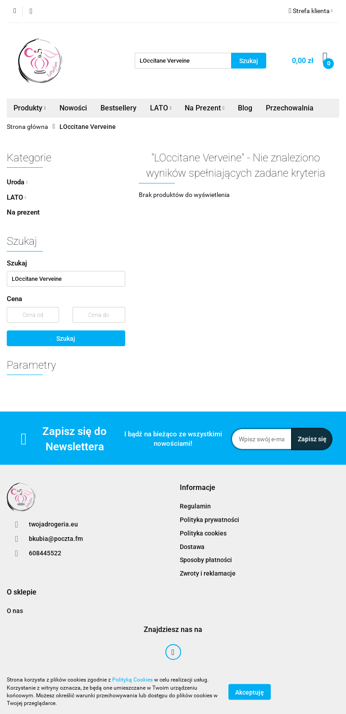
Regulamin (195, 506)
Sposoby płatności (206, 559)
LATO (161, 108)
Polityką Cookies (132, 680)
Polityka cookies (203, 533)
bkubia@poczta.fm (56, 538)
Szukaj (65, 338)
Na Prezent (204, 108)
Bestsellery (118, 108)
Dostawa (192, 546)
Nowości (73, 108)
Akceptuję (249, 692)
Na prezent (23, 212)
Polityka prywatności (209, 519)
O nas (15, 610)
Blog (245, 108)
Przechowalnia (290, 108)
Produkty (30, 108)
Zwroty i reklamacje (208, 573)
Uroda (17, 182)
